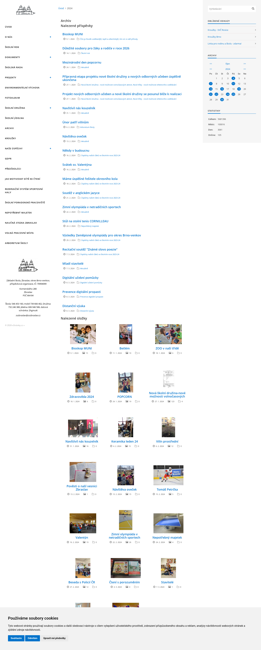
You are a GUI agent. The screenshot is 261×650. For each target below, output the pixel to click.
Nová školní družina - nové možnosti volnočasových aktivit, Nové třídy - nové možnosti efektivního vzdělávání (128, 84)
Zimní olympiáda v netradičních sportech (91, 207)
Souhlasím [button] (16, 638)
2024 (227, 68)
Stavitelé (167, 582)
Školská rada (14, 67)
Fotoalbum (12, 97)
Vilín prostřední (167, 441)
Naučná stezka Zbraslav (21, 222)
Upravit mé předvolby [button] (54, 638)
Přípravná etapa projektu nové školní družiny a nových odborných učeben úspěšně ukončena (121, 78)
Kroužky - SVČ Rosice (218, 29)
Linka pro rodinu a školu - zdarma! (224, 43)
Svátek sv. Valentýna (77, 164)
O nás (8, 36)
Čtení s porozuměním (124, 582)
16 (222, 88)
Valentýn (82, 537)
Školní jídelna (14, 118)
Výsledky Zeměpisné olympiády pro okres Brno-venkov (101, 235)
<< (211, 63)
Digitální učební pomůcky (80, 277)
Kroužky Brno (214, 36)
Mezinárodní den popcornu (81, 62)
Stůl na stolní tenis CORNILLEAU (85, 221)
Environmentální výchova (22, 87)
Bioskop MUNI (72, 34)
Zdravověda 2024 (82, 396)
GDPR (8, 158)
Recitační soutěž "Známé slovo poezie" (90, 249)
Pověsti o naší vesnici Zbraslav (82, 487)
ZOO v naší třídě (167, 348)
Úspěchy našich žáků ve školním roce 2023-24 (100, 155)
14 (211, 88)
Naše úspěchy (14, 148)
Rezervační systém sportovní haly (24, 191)
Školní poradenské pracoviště (25, 202)
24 (228, 94)
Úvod (8, 26)
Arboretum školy (16, 243)
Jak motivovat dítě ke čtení (22, 178)
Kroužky (10, 138)
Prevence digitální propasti (81, 291)
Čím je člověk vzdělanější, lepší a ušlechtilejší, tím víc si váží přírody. (109, 39)
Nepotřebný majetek (18, 212)
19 (239, 88)
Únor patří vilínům (75, 122)
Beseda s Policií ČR (81, 582)
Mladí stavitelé (72, 263)
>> (245, 63)
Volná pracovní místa (19, 232)
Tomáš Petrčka (167, 489)
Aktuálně (85, 67)
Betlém (125, 348)
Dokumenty (12, 57)
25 (233, 94)
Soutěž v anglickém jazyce (81, 193)
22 (216, 94)
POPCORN (124, 396)
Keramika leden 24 (124, 441)
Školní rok (12, 47)
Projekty (10, 77)
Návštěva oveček (74, 136)
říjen (228, 63)
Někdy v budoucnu (75, 150)
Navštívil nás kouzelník (78, 108)
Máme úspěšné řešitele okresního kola (90, 178)
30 (222, 99)
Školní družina (15, 107)
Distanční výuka (73, 306)
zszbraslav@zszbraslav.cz (28, 315)
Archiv (9, 128)
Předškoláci (13, 168)
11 (233, 83)
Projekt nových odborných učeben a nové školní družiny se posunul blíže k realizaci (122, 94)
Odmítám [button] (32, 638)
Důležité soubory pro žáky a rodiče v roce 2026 (95, 48)
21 (211, 94)
